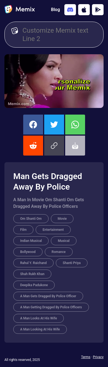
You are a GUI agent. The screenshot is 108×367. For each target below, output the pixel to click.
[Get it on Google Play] (98, 9)
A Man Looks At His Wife (38, 318)
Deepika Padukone (34, 285)
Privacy (98, 357)
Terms (85, 357)
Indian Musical (31, 241)
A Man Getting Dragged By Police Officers (51, 307)
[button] (54, 146)
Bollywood (28, 252)
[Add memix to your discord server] (70, 9)
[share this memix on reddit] (33, 146)
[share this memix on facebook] (33, 125)
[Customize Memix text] (59, 34)
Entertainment (53, 230)
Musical (63, 241)
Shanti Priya (72, 263)
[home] (19, 9)
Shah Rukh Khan (32, 274)
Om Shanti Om (31, 219)
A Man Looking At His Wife (40, 329)
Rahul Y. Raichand (33, 263)
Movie (62, 219)
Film (23, 230)
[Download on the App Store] (84, 9)
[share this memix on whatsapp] (75, 125)
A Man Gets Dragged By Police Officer (48, 296)
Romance (59, 252)
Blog (55, 9)
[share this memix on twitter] (54, 125)
